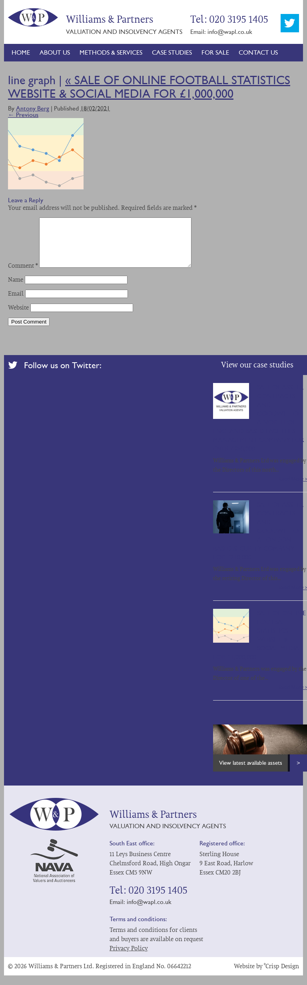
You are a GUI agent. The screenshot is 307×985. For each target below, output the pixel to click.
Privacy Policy (129, 958)
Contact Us (258, 52)
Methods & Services (111, 52)
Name (15, 289)
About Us (55, 52)
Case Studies (172, 52)
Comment (23, 275)
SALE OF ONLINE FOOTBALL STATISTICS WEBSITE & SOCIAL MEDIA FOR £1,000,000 (149, 87)
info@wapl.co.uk (229, 32)
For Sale (215, 52)
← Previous (23, 114)
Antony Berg (32, 108)
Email (16, 303)
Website (18, 317)
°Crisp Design (281, 976)
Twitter (290, 23)
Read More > (293, 489)
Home (21, 52)
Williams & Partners (33, 17)
